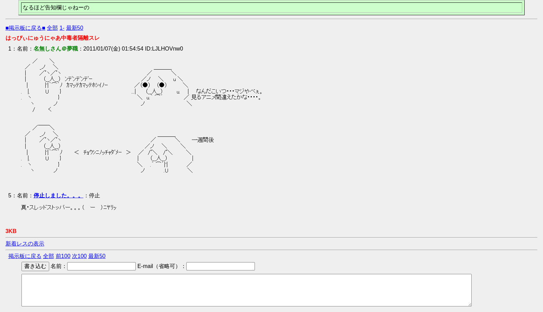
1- (62, 28)
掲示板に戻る (25, 256)
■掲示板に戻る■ (25, 28)
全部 (52, 28)
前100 (63, 256)
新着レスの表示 (25, 244)
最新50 (74, 28)
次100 (79, 256)
